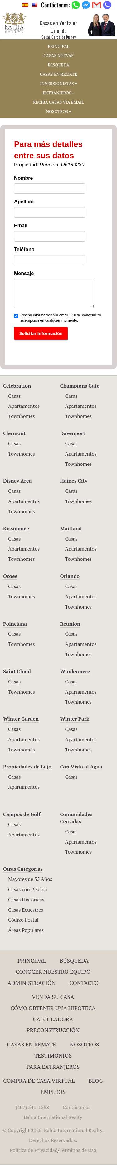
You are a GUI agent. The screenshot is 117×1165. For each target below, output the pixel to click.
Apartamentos (24, 405)
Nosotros (84, 1044)
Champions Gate (80, 385)
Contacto (84, 982)
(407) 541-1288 (32, 1107)
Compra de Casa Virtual (39, 1080)
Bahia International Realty (53, 1117)
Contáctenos (76, 1107)
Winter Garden (21, 718)
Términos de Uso (77, 1150)
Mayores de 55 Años (30, 879)
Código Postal (23, 919)
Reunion (70, 623)
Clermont (14, 433)
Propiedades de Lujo (27, 766)
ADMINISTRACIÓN (31, 982)
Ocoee (10, 576)
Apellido (24, 201)
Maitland (71, 528)
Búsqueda (74, 960)
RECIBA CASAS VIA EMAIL (58, 102)
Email (20, 225)
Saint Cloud (17, 671)
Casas (14, 395)
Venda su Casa (53, 996)
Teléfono (24, 249)
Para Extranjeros (53, 1066)
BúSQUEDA (58, 65)
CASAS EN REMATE (58, 74)
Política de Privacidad (33, 1150)
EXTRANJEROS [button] (58, 93)
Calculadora (53, 1019)
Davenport (72, 433)
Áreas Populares (26, 930)
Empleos (53, 1091)
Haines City (73, 480)
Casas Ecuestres (25, 909)
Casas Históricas (26, 899)
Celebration (17, 385)
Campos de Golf (22, 814)
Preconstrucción (53, 1030)
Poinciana (15, 623)
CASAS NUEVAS (58, 55)
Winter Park (75, 718)
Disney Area (17, 480)
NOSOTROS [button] (58, 111)
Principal (31, 960)
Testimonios (53, 1055)
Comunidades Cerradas (76, 818)
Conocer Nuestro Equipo (53, 971)
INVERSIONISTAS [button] (58, 83)
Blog (96, 1080)
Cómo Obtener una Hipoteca (53, 1008)
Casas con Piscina (27, 889)
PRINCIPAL (58, 46)
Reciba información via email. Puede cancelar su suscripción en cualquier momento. (57, 318)
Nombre (23, 178)
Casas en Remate (31, 1044)
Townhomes (21, 416)
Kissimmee (16, 528)
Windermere (75, 671)
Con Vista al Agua (81, 766)
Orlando (70, 576)
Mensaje (24, 273)
